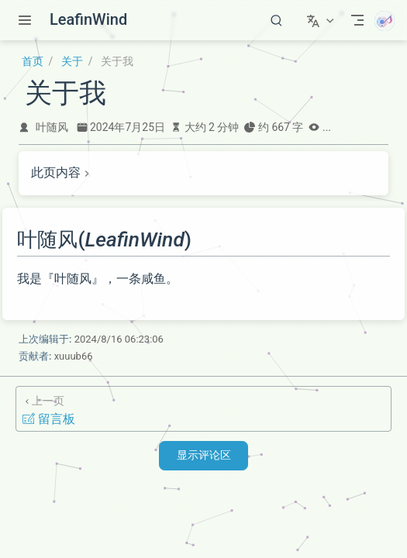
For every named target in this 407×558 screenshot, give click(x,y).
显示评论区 (204, 455)
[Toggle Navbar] (357, 20)
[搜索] (276, 20)
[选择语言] (322, 20)
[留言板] (203, 409)
